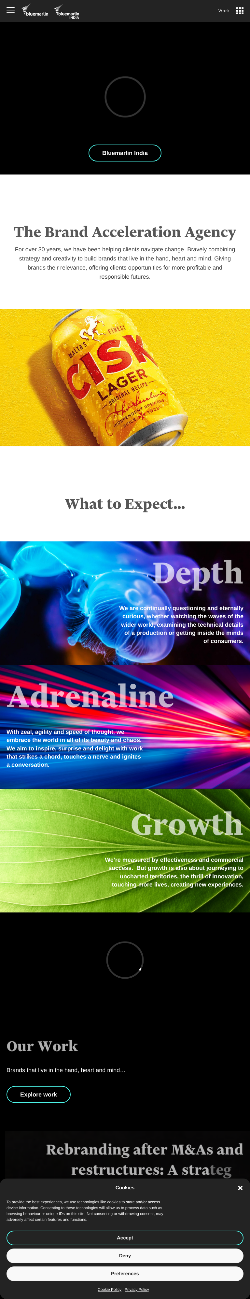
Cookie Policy (109, 1289)
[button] (240, 1188)
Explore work (38, 1099)
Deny (125, 1256)
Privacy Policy (137, 1289)
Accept (125, 1238)
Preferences (125, 1274)
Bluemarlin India (125, 153)
